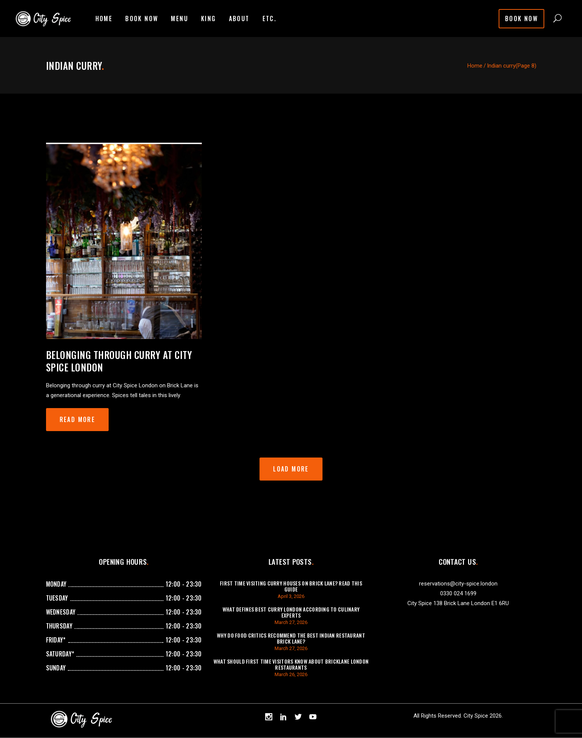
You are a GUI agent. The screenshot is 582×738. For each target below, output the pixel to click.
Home (474, 65)
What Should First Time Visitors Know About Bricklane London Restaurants (291, 664)
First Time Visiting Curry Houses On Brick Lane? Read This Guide (291, 586)
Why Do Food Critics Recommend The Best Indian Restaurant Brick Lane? (291, 638)
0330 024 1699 (458, 593)
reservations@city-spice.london (458, 583)
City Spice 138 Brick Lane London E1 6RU (458, 603)
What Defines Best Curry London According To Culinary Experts (291, 612)
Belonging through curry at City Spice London (119, 361)
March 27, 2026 (291, 622)
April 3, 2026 (291, 596)
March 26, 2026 (291, 674)
